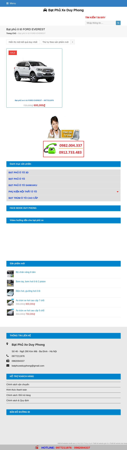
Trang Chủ (11, 33)
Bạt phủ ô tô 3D (19, 172)
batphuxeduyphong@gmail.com (28, 365)
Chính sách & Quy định (17, 400)
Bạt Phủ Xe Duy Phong (63, 10)
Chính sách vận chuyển (17, 384)
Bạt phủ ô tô (17, 179)
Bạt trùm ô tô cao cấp (23, 198)
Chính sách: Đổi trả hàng (18, 395)
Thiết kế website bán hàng (118, 443)
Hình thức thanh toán (16, 390)
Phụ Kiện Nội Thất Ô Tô (23, 191)
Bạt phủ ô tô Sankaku (23, 185)
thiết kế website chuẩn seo (66, 443)
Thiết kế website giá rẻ (100, 443)
